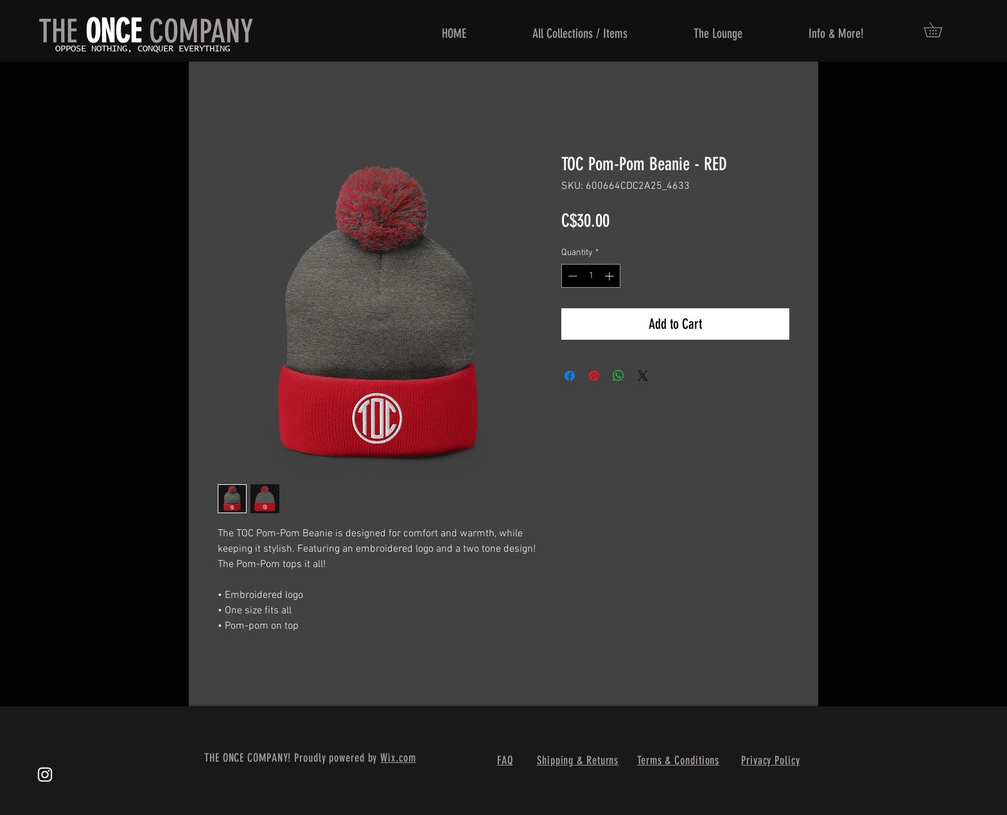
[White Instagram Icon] (45, 774)
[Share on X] (643, 375)
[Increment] (610, 276)
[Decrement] (571, 276)
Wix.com (398, 758)
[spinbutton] (590, 276)
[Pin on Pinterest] (594, 375)
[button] (940, 29)
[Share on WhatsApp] (618, 375)
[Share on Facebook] (569, 375)
